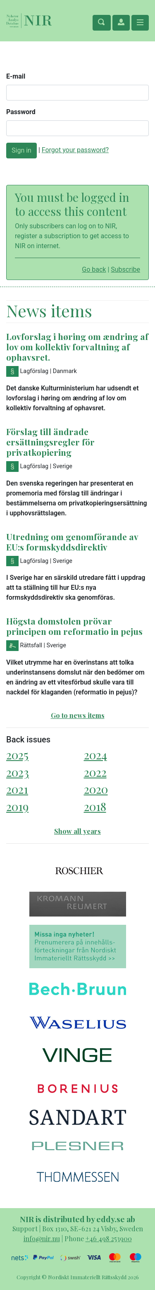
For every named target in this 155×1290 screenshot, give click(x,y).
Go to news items (78, 715)
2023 (17, 772)
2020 (96, 789)
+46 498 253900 (109, 1238)
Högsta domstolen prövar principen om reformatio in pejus (74, 626)
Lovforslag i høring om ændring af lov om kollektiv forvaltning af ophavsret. (77, 346)
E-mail (15, 76)
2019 (17, 806)
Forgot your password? (75, 150)
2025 (17, 754)
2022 (95, 772)
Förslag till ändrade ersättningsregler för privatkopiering (50, 442)
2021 (17, 789)
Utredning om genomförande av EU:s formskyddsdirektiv (72, 542)
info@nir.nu (42, 1238)
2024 (95, 754)
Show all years (77, 831)
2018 (95, 806)
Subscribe (125, 269)
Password (21, 112)
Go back (94, 269)
